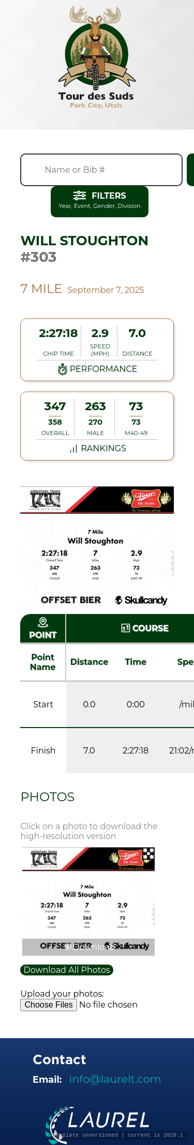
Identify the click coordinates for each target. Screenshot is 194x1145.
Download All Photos (66, 970)
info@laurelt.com (115, 1078)
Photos (47, 796)
